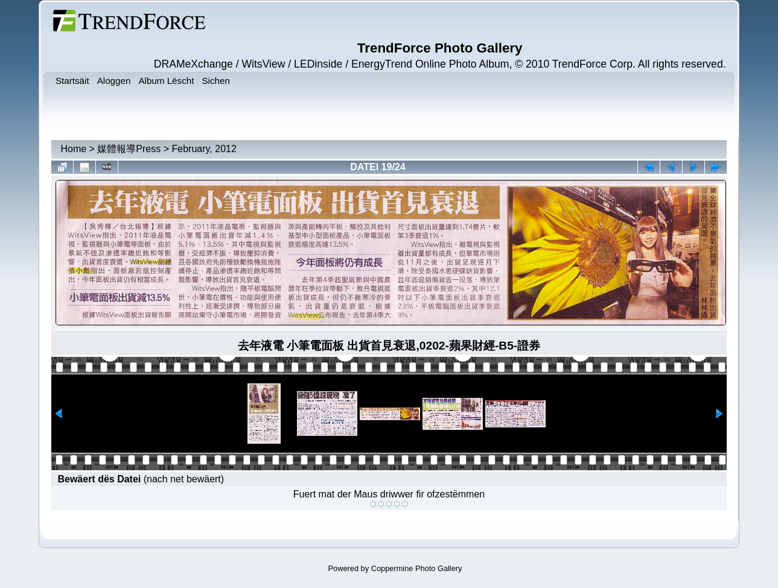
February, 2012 (204, 149)
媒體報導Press (129, 149)
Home (73, 149)
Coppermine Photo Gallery (416, 568)
